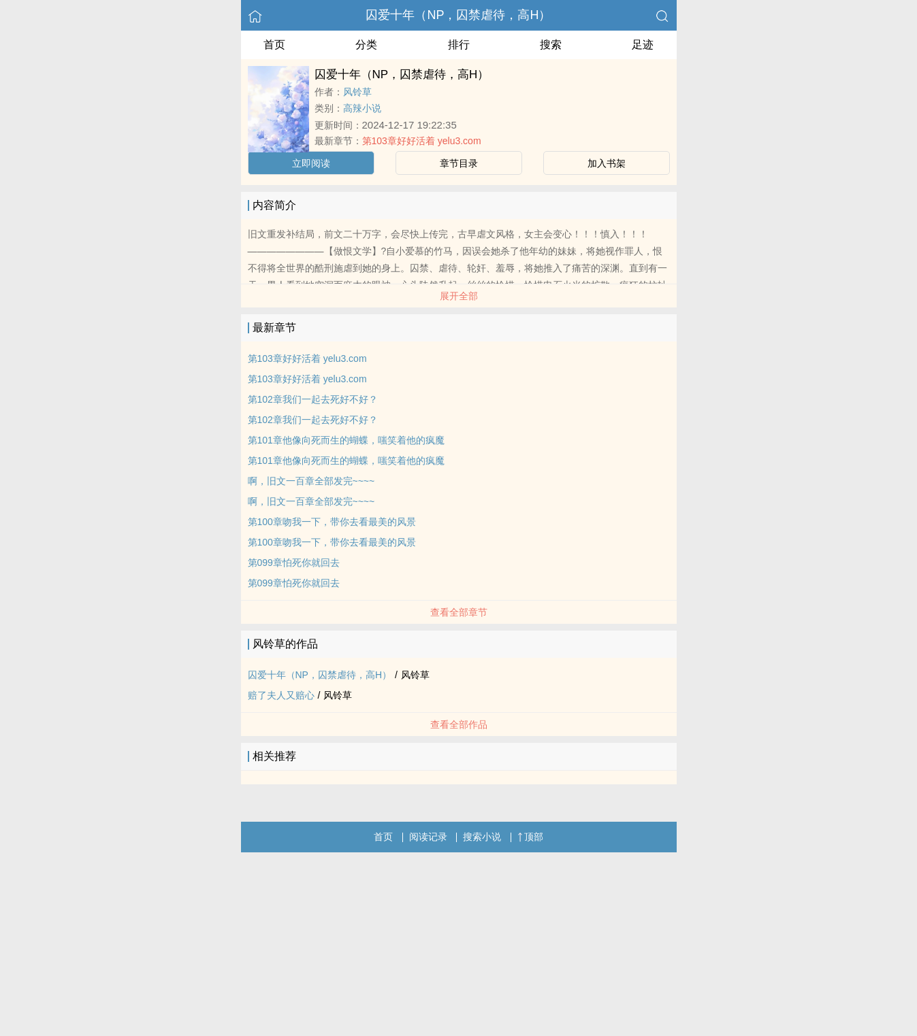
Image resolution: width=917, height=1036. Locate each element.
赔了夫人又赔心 (281, 695)
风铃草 (357, 91)
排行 (459, 44)
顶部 (530, 836)
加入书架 (607, 163)
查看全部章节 (458, 612)
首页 (274, 44)
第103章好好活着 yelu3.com (421, 140)
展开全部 (459, 295)
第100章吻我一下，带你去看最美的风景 (332, 521)
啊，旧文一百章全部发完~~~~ (311, 480)
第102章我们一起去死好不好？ (313, 399)
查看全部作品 (458, 724)
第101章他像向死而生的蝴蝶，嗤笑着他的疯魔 (346, 440)
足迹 (643, 44)
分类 (366, 44)
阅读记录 (428, 836)
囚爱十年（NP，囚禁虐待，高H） (458, 15)
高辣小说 (362, 108)
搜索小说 (482, 836)
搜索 (551, 44)
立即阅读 (311, 163)
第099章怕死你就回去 (294, 562)
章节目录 (459, 163)
